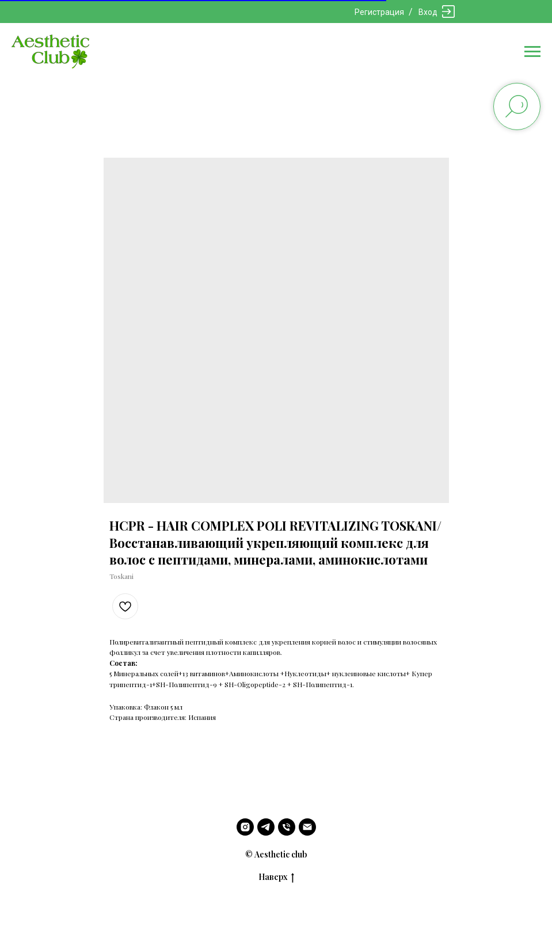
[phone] (286, 827)
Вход (427, 12)
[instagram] (245, 827)
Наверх (276, 877)
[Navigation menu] (532, 52)
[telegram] (266, 827)
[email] (307, 827)
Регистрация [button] (379, 12)
